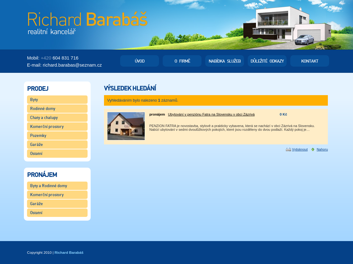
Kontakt (309, 61)
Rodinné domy (42, 108)
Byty (34, 99)
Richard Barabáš (69, 252)
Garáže (36, 144)
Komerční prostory (47, 126)
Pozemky (38, 135)
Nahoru (322, 149)
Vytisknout (300, 149)
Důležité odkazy (267, 61)
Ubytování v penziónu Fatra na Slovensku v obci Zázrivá (211, 114)
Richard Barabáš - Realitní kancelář (86, 23)
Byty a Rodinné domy (48, 185)
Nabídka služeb (225, 61)
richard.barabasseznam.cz (72, 65)
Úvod (139, 61)
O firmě (182, 61)
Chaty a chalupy (44, 117)
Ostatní (36, 153)
